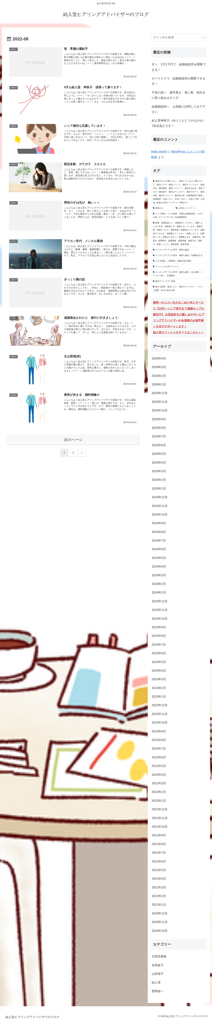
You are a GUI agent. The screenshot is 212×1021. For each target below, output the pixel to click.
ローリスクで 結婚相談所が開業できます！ (178, 81)
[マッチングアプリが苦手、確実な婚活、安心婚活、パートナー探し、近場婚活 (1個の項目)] (178, 274)
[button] (203, 37)
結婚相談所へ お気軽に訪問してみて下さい (178, 109)
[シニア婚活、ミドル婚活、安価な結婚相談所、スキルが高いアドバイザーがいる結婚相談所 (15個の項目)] (178, 215)
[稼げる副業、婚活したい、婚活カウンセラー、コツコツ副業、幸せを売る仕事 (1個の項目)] (178, 288)
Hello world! (159, 151)
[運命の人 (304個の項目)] (162, 208)
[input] (179, 37)
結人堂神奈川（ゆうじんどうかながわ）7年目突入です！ (178, 123)
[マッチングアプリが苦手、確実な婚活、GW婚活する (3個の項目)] (178, 255)
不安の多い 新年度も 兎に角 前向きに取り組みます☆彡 (178, 95)
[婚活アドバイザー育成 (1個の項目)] (178, 281)
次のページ (73, 440)
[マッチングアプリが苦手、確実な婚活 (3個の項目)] (178, 249)
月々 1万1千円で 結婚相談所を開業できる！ (179, 67)
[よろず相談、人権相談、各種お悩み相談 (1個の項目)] (178, 261)
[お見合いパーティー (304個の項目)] (190, 208)
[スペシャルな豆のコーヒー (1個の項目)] (178, 266)
